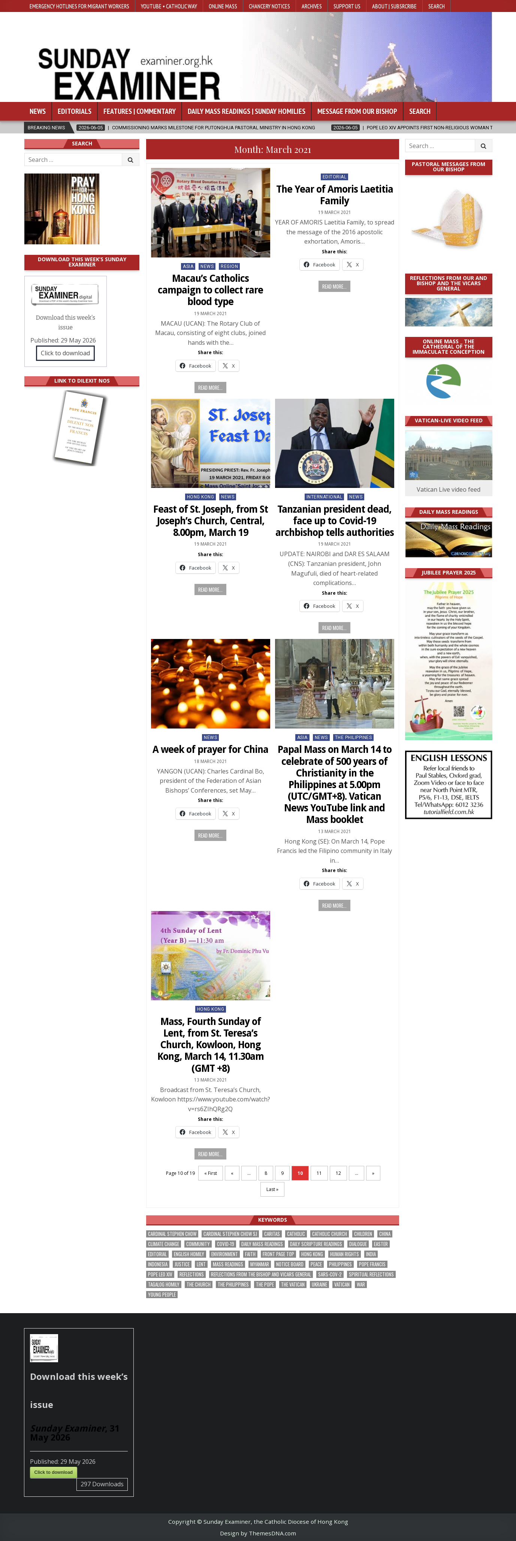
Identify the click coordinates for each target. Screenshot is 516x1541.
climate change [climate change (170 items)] (163, 1244)
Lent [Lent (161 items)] (201, 1264)
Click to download (65, 353)
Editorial (335, 177)
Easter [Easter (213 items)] (381, 1244)
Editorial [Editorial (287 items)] (157, 1254)
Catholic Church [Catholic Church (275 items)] (329, 1233)
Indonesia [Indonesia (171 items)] (158, 1264)
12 (338, 1173)
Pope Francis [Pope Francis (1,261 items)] (372, 1264)
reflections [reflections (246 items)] (191, 1274)
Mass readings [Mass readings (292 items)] (228, 1264)
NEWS (207, 266)
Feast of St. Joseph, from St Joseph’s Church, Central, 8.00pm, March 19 (210, 521)
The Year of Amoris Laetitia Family (334, 195)
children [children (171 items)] (363, 1233)
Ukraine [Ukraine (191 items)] (319, 1284)
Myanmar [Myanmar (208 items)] (259, 1264)
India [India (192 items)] (371, 1254)
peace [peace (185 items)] (316, 1264)
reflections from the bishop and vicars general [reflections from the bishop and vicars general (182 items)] (261, 1274)
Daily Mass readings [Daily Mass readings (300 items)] (262, 1244)
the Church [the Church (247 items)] (199, 1284)
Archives (312, 6)
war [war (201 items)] (361, 1284)
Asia (188, 266)
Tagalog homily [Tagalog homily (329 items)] (163, 1284)
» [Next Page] (373, 1173)
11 (319, 1173)
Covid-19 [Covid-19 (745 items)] (225, 1244)
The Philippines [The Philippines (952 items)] (233, 1284)
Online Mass (223, 6)
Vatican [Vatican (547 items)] (342, 1284)
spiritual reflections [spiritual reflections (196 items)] (371, 1274)
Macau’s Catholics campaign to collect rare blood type (210, 290)
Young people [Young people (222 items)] (162, 1294)
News (38, 111)
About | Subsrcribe (394, 6)
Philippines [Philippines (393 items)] (340, 1264)
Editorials (74, 111)
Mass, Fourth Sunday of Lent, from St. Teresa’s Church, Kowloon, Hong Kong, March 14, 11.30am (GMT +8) (210, 1045)
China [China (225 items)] (384, 1233)
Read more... (210, 387)
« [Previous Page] (232, 1173)
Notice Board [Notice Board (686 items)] (290, 1264)
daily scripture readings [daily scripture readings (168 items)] (316, 1244)
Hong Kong (200, 497)
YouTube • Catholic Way (169, 6)
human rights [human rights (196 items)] (344, 1254)
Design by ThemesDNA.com (258, 1533)
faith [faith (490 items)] (250, 1254)
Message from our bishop (357, 111)
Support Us (347, 6)
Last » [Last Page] (272, 1189)
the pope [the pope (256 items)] (265, 1284)
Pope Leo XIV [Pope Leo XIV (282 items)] (160, 1274)
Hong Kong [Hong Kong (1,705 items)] (312, 1254)
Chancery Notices (269, 6)
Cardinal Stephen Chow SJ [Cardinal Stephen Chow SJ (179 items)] (230, 1233)
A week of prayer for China (210, 749)
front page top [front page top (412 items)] (278, 1254)
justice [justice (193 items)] (182, 1264)
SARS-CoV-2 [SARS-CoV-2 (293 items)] (330, 1274)
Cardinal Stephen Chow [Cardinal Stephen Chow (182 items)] (172, 1233)
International (325, 497)
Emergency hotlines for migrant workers (79, 6)
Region (229, 266)
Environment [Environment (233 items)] (224, 1254)
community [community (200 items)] (198, 1244)
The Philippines (353, 737)
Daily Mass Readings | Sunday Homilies (246, 111)
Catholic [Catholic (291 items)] (296, 1233)
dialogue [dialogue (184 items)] (358, 1244)
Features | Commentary (139, 111)
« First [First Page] (210, 1173)
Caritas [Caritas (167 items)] (272, 1233)
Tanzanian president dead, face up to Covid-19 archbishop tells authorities (334, 521)
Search (436, 6)
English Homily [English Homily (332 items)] (189, 1254)
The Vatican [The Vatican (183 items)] (293, 1284)
